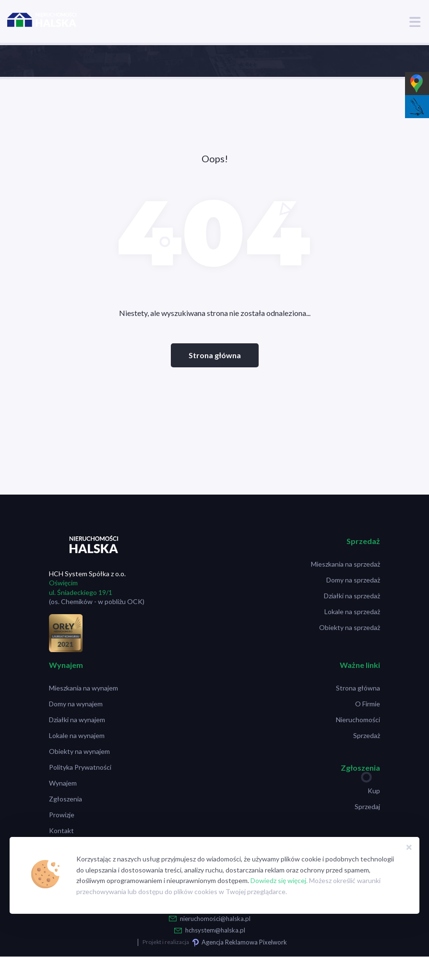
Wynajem (63, 783)
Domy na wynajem (76, 704)
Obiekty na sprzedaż (349, 627)
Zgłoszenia (65, 799)
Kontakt (61, 830)
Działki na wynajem (77, 719)
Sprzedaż (366, 735)
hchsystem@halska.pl (215, 930)
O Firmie (367, 704)
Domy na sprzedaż (353, 580)
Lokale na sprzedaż (352, 611)
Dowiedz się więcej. (279, 880)
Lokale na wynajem (77, 735)
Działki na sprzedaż (352, 596)
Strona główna (215, 355)
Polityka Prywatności (80, 767)
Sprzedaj (367, 806)
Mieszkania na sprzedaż (345, 564)
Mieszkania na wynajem (83, 688)
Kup (374, 791)
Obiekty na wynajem (79, 751)
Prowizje (61, 815)
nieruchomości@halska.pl (215, 918)
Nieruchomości (358, 719)
